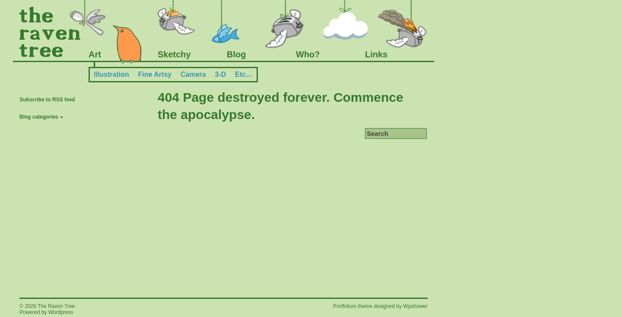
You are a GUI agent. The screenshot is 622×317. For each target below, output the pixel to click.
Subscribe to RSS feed (47, 100)
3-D (220, 74)
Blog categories (38, 117)
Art (95, 54)
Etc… (244, 74)
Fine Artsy (155, 74)
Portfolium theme (353, 306)
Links (376, 54)
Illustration (111, 74)
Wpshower (415, 306)
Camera (193, 74)
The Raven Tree (56, 306)
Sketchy (174, 54)
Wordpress (60, 312)
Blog (236, 54)
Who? (308, 54)
